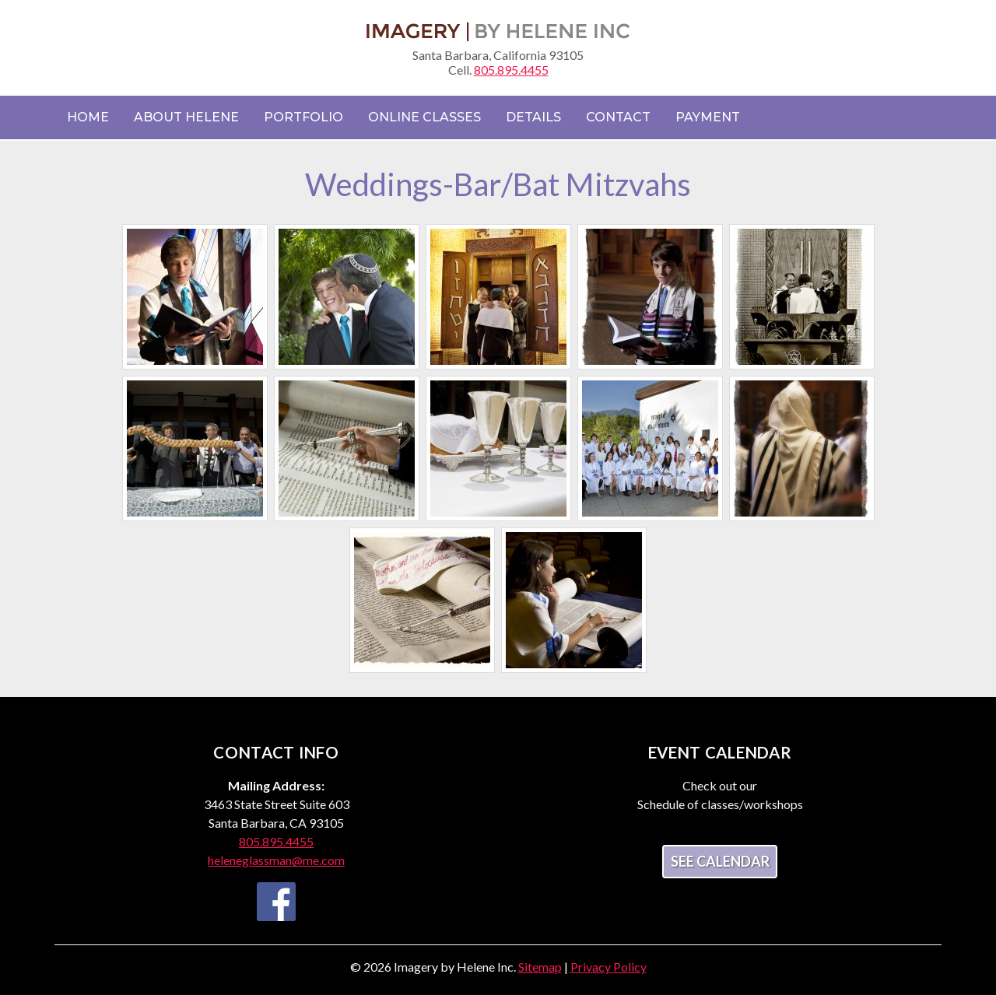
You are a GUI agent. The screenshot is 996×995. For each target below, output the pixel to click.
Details (533, 117)
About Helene (186, 117)
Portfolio (303, 117)
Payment (707, 117)
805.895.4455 (511, 69)
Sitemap (540, 966)
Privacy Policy (608, 966)
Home (88, 117)
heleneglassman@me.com (276, 860)
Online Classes (424, 117)
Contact (618, 117)
